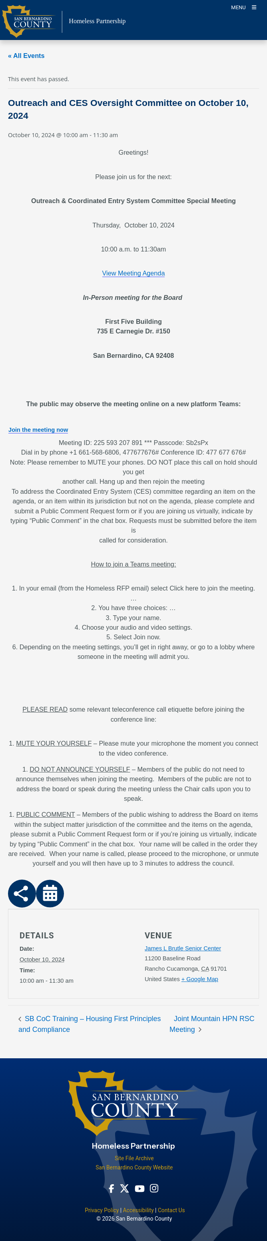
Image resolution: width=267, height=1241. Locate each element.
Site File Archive (134, 1158)
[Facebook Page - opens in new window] (111, 1188)
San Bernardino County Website (134, 1167)
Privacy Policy (102, 1210)
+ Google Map (199, 979)
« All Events (26, 55)
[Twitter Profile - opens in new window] (125, 1188)
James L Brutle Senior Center (183, 948)
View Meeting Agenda (133, 273)
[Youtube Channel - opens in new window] (140, 1188)
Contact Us (171, 1210)
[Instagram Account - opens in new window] (154, 1188)
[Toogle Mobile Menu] (243, 7)
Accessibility (138, 1210)
